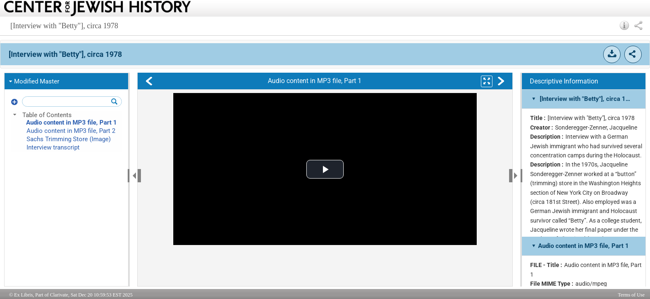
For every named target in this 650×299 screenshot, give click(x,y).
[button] (624, 25)
